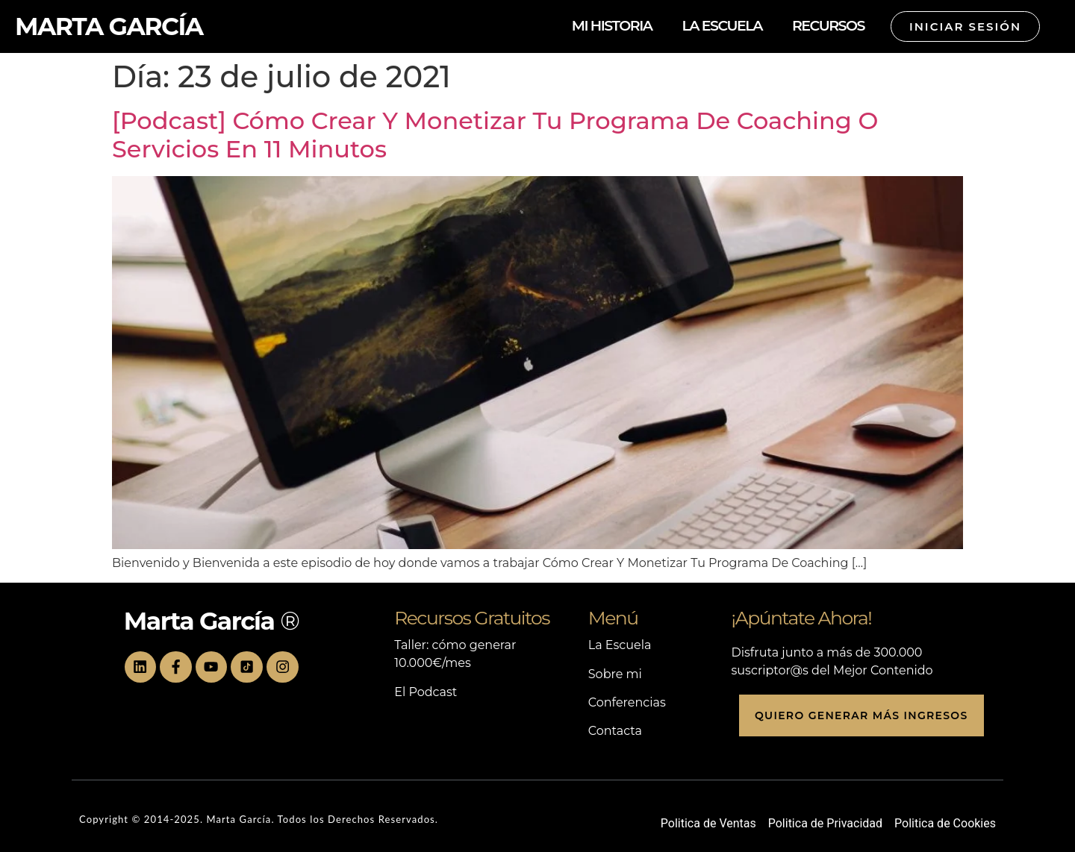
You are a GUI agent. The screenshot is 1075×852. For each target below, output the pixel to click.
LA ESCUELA (722, 26)
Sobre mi (615, 674)
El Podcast (425, 692)
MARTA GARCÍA (109, 26)
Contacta (615, 731)
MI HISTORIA (612, 26)
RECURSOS (828, 26)
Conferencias (627, 702)
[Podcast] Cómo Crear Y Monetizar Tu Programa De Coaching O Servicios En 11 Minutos (495, 134)
